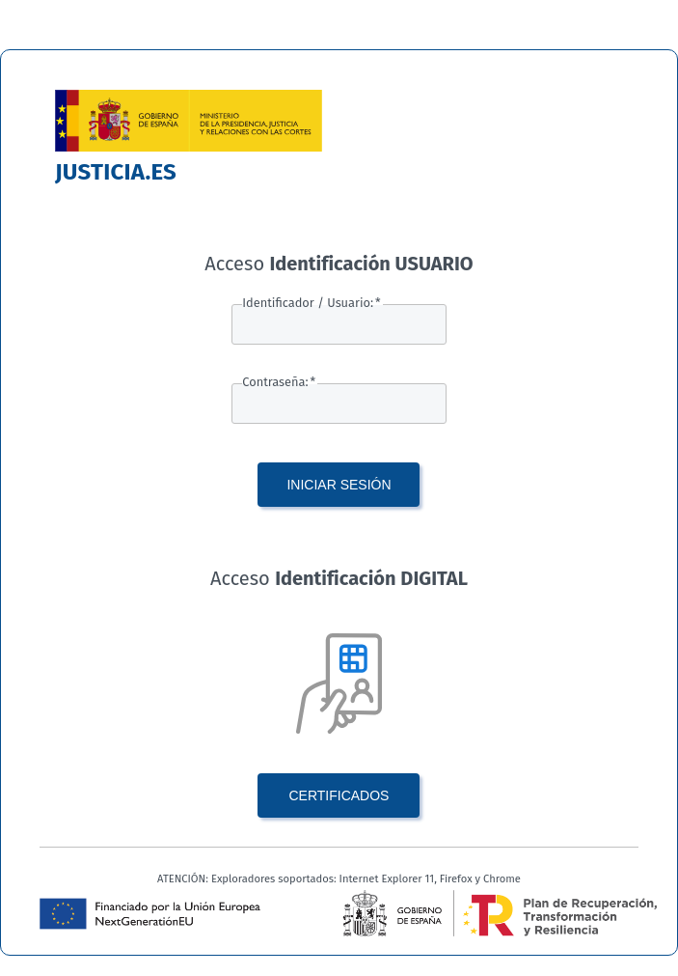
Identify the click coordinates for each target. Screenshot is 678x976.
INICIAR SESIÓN (338, 484)
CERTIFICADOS (338, 795)
